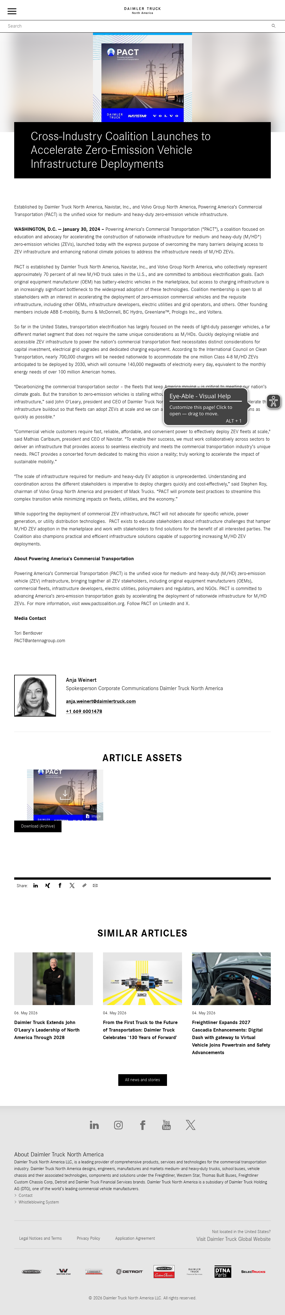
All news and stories (142, 1080)
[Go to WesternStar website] (63, 1271)
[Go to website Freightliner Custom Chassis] (164, 1271)
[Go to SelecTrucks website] (253, 1272)
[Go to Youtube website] (166, 1125)
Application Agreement (135, 1238)
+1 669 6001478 (84, 711)
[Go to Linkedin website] (94, 1125)
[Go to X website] (191, 1125)
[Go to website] (129, 1272)
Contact (26, 1195)
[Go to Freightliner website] (31, 1272)
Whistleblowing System (39, 1202)
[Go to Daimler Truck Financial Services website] (195, 1271)
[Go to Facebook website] (142, 1125)
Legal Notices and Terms (40, 1238)
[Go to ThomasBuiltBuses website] (94, 1271)
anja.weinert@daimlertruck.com (101, 701)
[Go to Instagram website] (118, 1125)
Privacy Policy (88, 1238)
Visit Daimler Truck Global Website (233, 1239)
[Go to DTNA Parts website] (223, 1271)
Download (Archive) (38, 826)
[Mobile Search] (132, 26)
